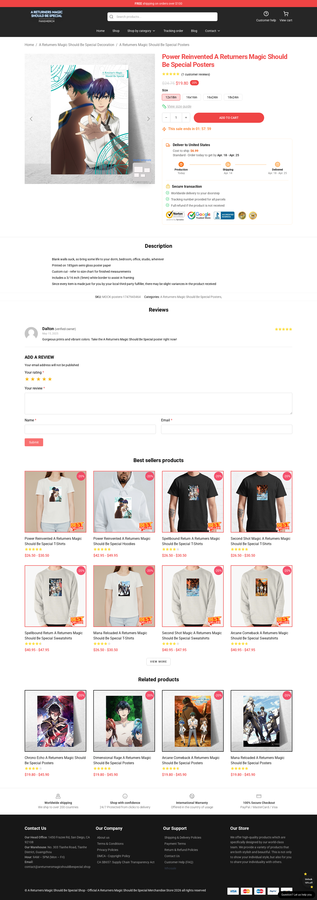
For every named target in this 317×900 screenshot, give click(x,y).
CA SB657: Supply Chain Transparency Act (126, 862)
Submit (34, 442)
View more (158, 661)
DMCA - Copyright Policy (113, 856)
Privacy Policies (107, 850)
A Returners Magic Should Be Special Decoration (76, 45)
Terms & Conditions (110, 843)
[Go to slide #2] (101, 194)
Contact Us (172, 856)
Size (165, 90)
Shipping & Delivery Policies (182, 837)
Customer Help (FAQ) (178, 862)
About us (103, 837)
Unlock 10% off (309, 881)
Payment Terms (175, 843)
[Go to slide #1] (78, 194)
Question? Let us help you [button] (296, 894)
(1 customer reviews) (195, 74)
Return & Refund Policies (181, 850)
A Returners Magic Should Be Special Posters (154, 45)
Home (29, 45)
